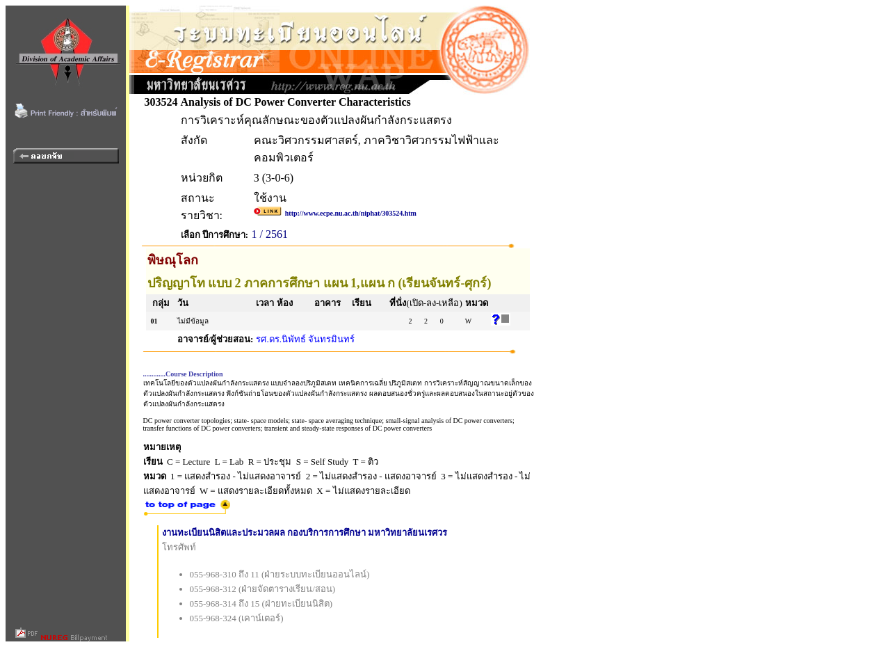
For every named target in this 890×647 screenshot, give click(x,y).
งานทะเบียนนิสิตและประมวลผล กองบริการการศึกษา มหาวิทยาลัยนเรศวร (305, 532)
